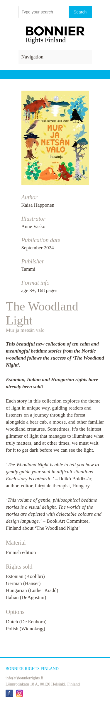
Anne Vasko (33, 226)
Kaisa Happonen (38, 205)
